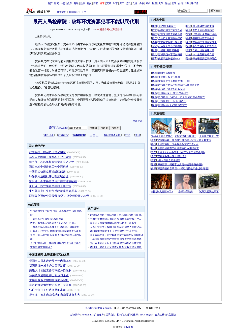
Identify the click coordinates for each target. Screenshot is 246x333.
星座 (154, 3)
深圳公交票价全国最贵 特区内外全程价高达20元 (59, 195)
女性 (134, 3)
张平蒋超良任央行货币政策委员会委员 (53, 191)
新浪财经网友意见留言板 (98, 308)
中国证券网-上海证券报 (109, 29)
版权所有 (128, 327)
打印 (127, 135)
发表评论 (137, 121)
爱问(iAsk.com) (58, 127)
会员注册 (159, 314)
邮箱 (180, 3)
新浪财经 (62, 12)
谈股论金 (49, 135)
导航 (187, 3)
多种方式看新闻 (112, 135)
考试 (148, 3)
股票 (82, 3)
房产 (121, 3)
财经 (76, 3)
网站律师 (133, 314)
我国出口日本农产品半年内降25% (50, 260)
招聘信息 (122, 314)
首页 (50, 3)
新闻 (56, 3)
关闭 (137, 135)
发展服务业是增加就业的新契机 (49, 280)
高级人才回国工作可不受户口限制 (50, 157)
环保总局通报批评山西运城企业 (48, 176)
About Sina (87, 314)
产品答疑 (171, 314)
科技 (89, 3)
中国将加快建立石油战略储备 (47, 171)
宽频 (108, 3)
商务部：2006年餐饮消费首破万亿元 (51, 161)
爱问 (174, 3)
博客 (95, 3)
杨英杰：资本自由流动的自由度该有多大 (54, 294)
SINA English (146, 314)
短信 (167, 3)
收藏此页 (63, 135)
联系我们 (110, 314)
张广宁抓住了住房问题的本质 (47, 289)
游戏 (128, 3)
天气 (160, 3)
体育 (63, 3)
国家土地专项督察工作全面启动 (48, 166)
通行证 (194, 3)
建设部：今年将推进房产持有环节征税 (53, 181)
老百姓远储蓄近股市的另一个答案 (50, 285)
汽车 (115, 3)
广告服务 (99, 314)
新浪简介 (75, 314)
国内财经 (74, 12)
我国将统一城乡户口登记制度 (47, 152)
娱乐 (69, 3)
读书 (141, 3)
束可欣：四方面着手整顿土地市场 (50, 186)
